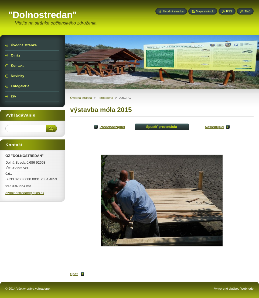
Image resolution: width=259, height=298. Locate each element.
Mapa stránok (205, 11)
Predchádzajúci (112, 127)
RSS (229, 11)
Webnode (247, 288)
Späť (74, 274)
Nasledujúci (214, 127)
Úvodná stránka (81, 97)
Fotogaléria (105, 97)
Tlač (247, 11)
